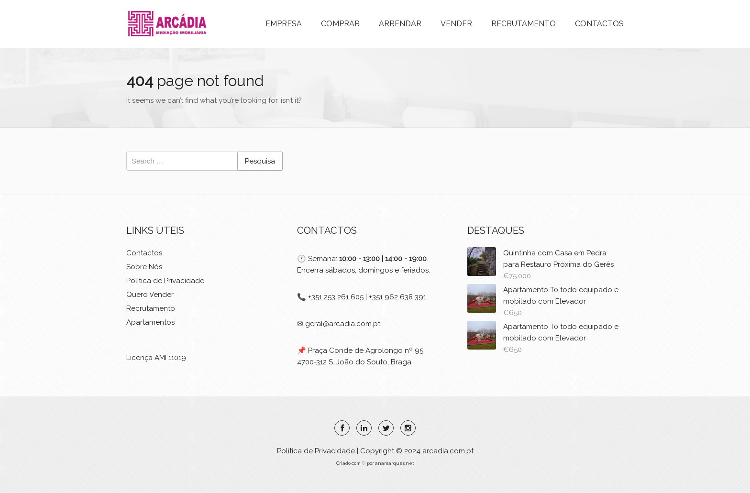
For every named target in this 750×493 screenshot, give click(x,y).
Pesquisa (260, 161)
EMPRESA (283, 23)
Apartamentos (150, 322)
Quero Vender (150, 294)
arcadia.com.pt (448, 451)
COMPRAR (340, 23)
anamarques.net (394, 463)
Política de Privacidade (165, 280)
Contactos (144, 253)
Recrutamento (150, 308)
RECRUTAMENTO (523, 23)
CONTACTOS (599, 23)
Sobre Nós (144, 267)
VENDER (456, 23)
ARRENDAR (400, 23)
